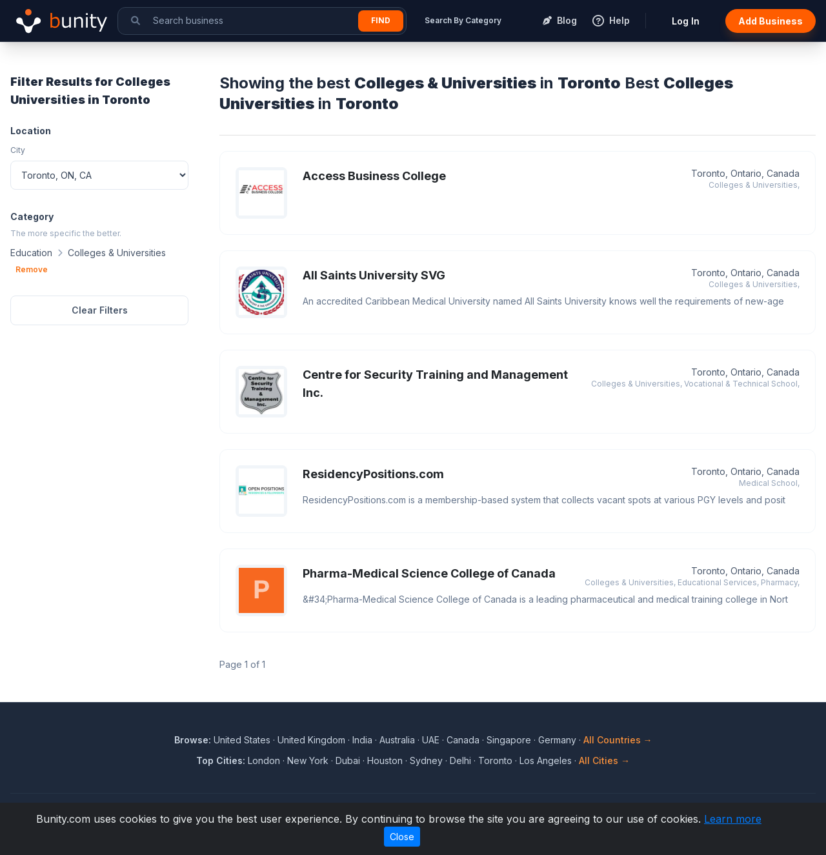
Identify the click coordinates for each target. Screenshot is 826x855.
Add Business (770, 20)
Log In (686, 20)
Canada (463, 739)
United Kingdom (311, 739)
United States (242, 739)
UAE (430, 739)
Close (402, 836)
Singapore (509, 739)
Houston (385, 760)
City (17, 150)
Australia (397, 739)
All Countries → (617, 739)
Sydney (426, 760)
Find (380, 20)
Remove (31, 269)
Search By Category (463, 20)
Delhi (460, 760)
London (264, 760)
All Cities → (604, 760)
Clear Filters (100, 310)
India (362, 739)
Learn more (732, 818)
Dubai (348, 760)
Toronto (495, 760)
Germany (557, 739)
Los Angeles (545, 760)
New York (307, 760)
